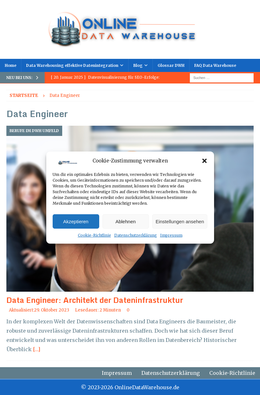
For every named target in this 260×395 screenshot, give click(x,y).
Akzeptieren (75, 221)
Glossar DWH (171, 65)
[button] (204, 161)
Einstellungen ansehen (180, 221)
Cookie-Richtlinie (94, 235)
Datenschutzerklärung (135, 235)
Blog (138, 65)
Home (10, 65)
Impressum (171, 235)
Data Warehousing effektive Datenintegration (72, 65)
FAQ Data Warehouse (215, 65)
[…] (36, 349)
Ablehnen (125, 221)
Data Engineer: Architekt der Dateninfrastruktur (94, 300)
